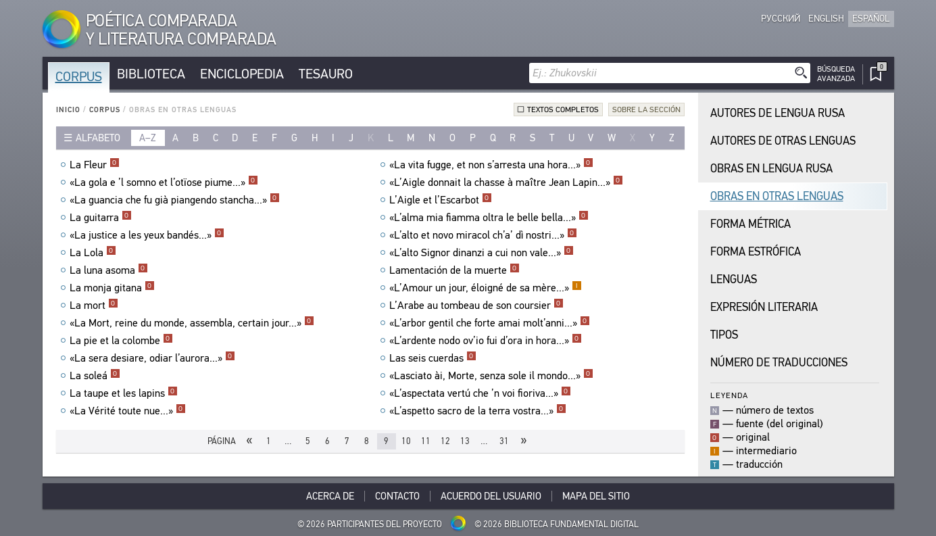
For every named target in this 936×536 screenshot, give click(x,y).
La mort (94, 305)
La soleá (95, 376)
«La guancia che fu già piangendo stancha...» (175, 200)
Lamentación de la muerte (454, 270)
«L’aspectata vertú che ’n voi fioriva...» (480, 393)
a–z (147, 138)
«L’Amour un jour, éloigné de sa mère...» (485, 288)
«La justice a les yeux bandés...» (147, 235)
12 (445, 441)
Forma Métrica (750, 224)
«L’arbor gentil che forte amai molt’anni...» (489, 323)
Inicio (68, 109)
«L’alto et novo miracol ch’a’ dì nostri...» (483, 235)
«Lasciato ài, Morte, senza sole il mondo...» (491, 376)
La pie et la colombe (121, 341)
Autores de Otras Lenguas (783, 141)
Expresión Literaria (764, 307)
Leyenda (729, 395)
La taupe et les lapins (124, 393)
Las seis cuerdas (432, 358)
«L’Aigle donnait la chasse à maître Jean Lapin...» (506, 182)
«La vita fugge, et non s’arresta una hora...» (491, 165)
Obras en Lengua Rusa (771, 169)
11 (425, 441)
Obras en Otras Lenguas (776, 196)
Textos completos (563, 109)
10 (406, 441)
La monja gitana (112, 288)
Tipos (724, 335)
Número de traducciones (778, 363)
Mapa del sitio (596, 496)
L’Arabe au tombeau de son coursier (476, 305)
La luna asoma (109, 270)
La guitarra (101, 218)
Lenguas (733, 279)
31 (504, 441)
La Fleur (95, 165)
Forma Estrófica (755, 252)
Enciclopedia (242, 74)
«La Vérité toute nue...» (128, 411)
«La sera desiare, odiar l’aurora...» (152, 358)
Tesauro (326, 74)
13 (465, 441)
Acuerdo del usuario (491, 496)
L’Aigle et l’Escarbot (440, 200)
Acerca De (330, 496)
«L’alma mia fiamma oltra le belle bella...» (489, 218)
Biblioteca (151, 74)
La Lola (93, 253)
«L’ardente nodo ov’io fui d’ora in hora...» (485, 341)
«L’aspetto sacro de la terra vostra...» (477, 411)
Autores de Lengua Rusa (777, 113)
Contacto (397, 496)
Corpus (78, 76)
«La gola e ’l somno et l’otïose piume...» (164, 182)
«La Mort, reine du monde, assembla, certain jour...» (192, 323)
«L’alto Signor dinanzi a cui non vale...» (481, 253)
